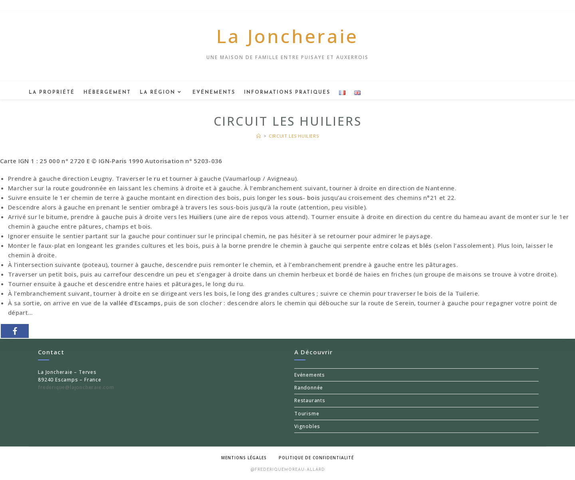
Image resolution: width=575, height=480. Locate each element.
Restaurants (309, 400)
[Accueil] (258, 136)
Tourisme (306, 413)
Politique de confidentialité (316, 457)
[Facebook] (15, 331)
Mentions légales (244, 457)
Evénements (309, 374)
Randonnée (308, 387)
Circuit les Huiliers (294, 136)
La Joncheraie (287, 36)
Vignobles (307, 426)
